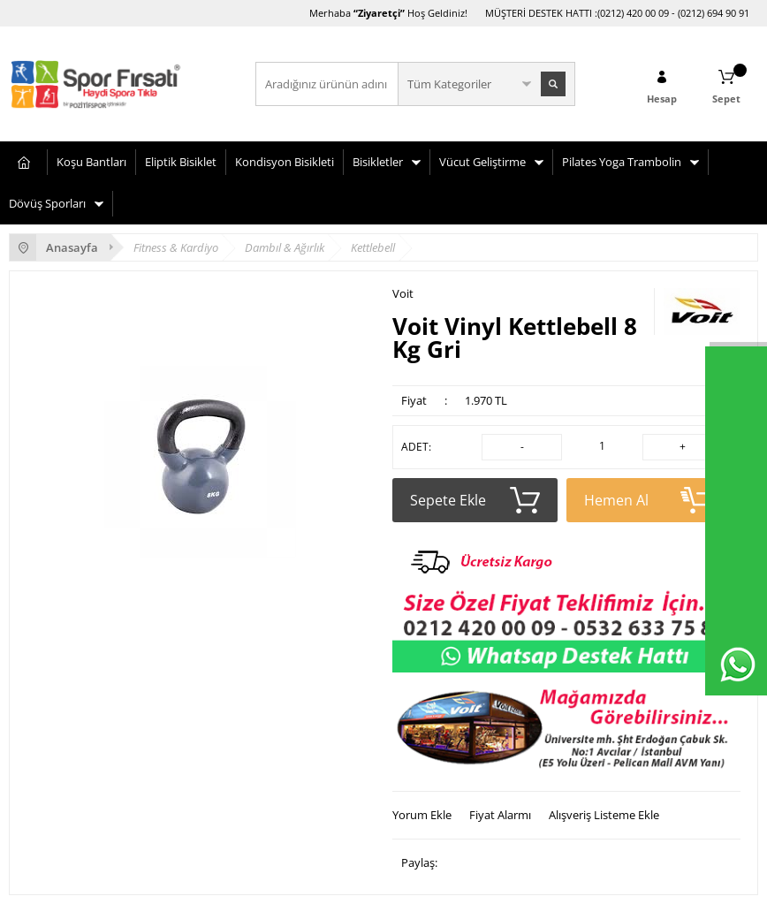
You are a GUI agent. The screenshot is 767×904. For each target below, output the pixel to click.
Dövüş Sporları (47, 203)
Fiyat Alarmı (500, 815)
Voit (403, 294)
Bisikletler (378, 162)
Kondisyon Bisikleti (284, 162)
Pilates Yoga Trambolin (621, 162)
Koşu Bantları (91, 162)
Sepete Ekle (475, 500)
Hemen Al (649, 500)
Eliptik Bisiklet (180, 162)
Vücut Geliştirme (482, 162)
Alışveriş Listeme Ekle (604, 815)
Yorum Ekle (422, 815)
